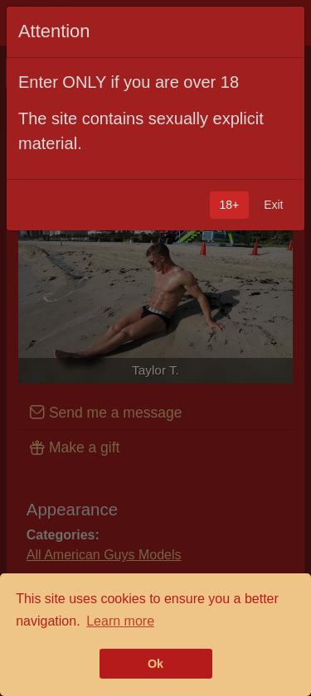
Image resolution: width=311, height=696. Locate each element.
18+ (229, 204)
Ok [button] (155, 663)
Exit (273, 204)
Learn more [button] (120, 621)
